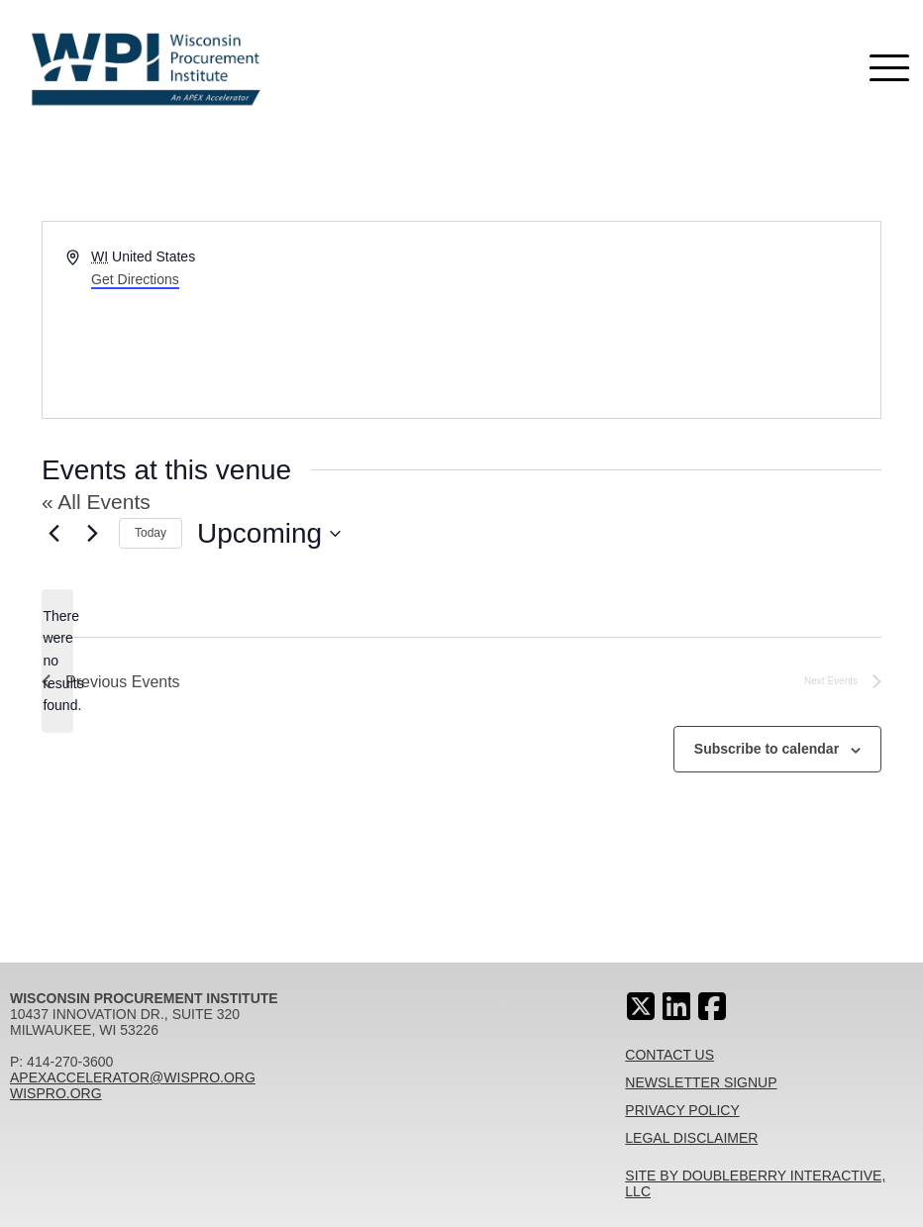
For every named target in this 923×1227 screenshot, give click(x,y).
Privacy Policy (682, 1110)
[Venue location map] (669, 320)
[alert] (57, 661)
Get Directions (135, 279)
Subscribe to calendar (766, 749)
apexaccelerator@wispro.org (133, 1077)
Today (150, 533)
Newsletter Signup (700, 1082)
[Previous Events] (53, 534)
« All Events (96, 501)
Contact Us (669, 1055)
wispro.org (56, 1093)
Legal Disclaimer (691, 1138)
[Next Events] (92, 534)
